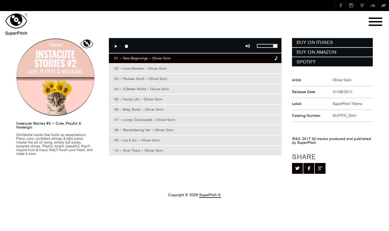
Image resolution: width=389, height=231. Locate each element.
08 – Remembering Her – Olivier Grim (143, 130)
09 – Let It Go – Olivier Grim (137, 140)
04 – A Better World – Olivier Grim (141, 89)
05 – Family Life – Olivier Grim (138, 99)
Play (115, 46)
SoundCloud (372, 5)
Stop (126, 46)
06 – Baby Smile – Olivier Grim (138, 109)
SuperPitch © (210, 195)
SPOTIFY (306, 61)
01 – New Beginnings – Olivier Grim (142, 58)
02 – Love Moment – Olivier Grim (140, 68)
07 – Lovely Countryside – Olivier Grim (144, 120)
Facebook (340, 5)
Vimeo (362, 5)
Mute (247, 46)
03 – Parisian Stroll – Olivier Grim (140, 79)
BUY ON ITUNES (315, 42)
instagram (351, 5)
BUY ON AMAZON (316, 52)
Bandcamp (383, 5)
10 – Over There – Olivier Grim (138, 150)
